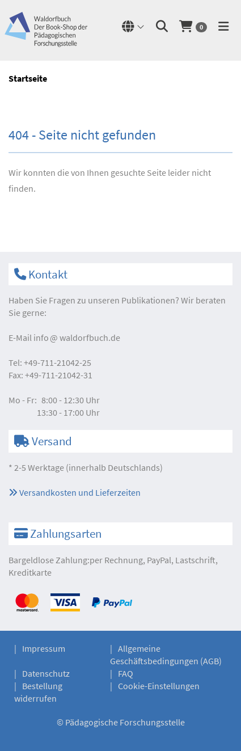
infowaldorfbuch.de (76, 337)
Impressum (43, 648)
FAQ (125, 673)
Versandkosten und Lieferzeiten (75, 492)
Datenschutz (46, 673)
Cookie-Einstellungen (159, 685)
